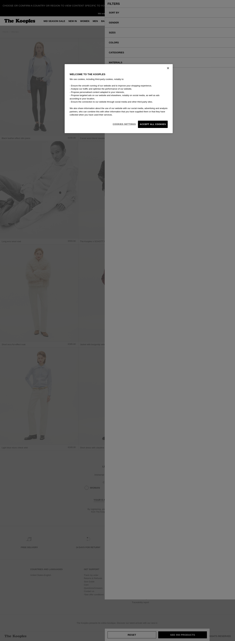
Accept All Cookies (153, 124)
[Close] (168, 68)
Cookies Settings (124, 124)
